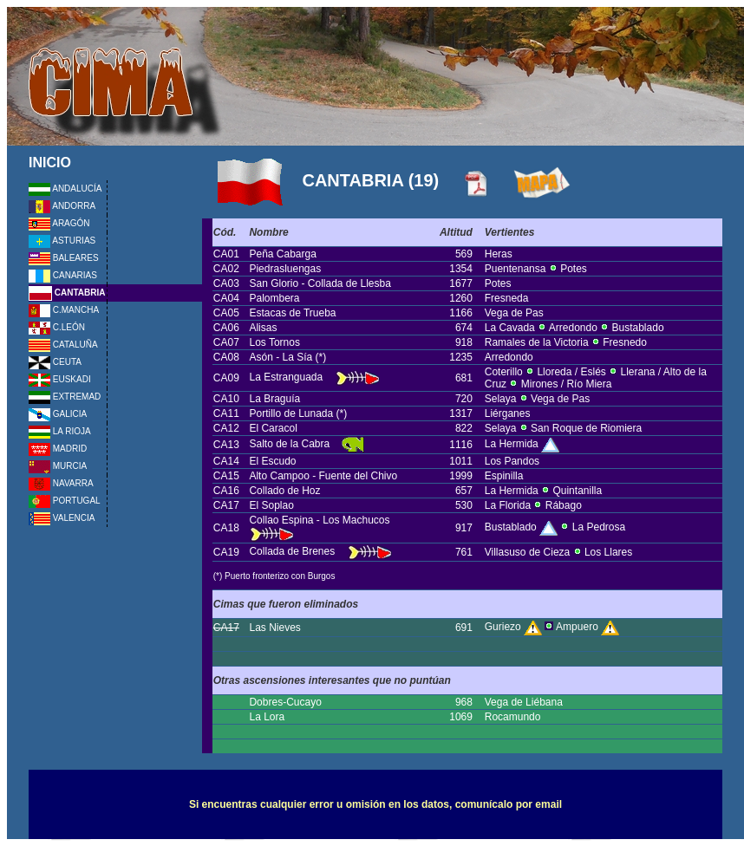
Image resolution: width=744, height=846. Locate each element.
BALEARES (64, 258)
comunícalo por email (508, 804)
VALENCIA (62, 518)
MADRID (58, 448)
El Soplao (271, 505)
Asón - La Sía (282, 357)
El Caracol (273, 428)
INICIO (50, 162)
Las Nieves (274, 627)
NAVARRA (61, 483)
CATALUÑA (63, 344)
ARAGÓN (59, 223)
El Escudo (272, 461)
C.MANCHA (64, 310)
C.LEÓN (57, 327)
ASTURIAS (62, 240)
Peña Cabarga (282, 254)
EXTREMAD (65, 396)
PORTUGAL (65, 500)
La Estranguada (287, 377)
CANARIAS (63, 275)
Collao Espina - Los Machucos (320, 520)
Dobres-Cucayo (285, 702)
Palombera (274, 298)
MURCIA (58, 466)
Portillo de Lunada (292, 413)
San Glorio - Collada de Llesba (319, 283)
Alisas (263, 328)
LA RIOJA (60, 431)
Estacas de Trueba (292, 313)
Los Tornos (274, 342)
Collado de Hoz (284, 491)
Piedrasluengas (285, 269)
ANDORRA (62, 206)
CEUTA (55, 362)
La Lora (266, 717)
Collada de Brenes (292, 551)
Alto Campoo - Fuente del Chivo (323, 476)
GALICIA (58, 414)
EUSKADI (60, 379)
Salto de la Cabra (289, 444)
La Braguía (274, 399)
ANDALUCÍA (65, 188)
